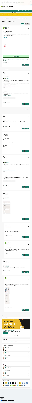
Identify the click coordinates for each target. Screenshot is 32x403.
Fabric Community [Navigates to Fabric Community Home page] (9, 6)
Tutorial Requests (5, 60)
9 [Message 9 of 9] (5, 126)
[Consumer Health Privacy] (11, 400)
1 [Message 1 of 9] (5, 62)
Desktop (25, 18)
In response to (8, 226)
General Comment (12, 59)
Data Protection (7, 59)
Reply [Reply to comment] (27, 104)
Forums (11, 18)
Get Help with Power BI (18, 18)
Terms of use (2, 397)
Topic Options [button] (27, 23)
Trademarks (1, 398)
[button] (22, 23)
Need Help (17, 59)
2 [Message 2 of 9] (5, 270)
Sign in (22, 10)
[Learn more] (5, 333)
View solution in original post (7, 95)
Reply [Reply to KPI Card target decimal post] (27, 64)
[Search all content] (21, 12)
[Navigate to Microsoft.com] (3, 6)
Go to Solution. (17, 56)
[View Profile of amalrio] (6, 27)
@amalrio (7, 78)
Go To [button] (28, 10)
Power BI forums (5, 18)
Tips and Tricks (26, 59)
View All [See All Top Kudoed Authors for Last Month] (4, 377)
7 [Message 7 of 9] (5, 102)
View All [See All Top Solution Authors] (4, 359)
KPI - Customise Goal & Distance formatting (9, 85)
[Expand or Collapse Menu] (1, 9)
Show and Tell (21, 59)
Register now (28, 14)
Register (19, 10)
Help (25, 10)
